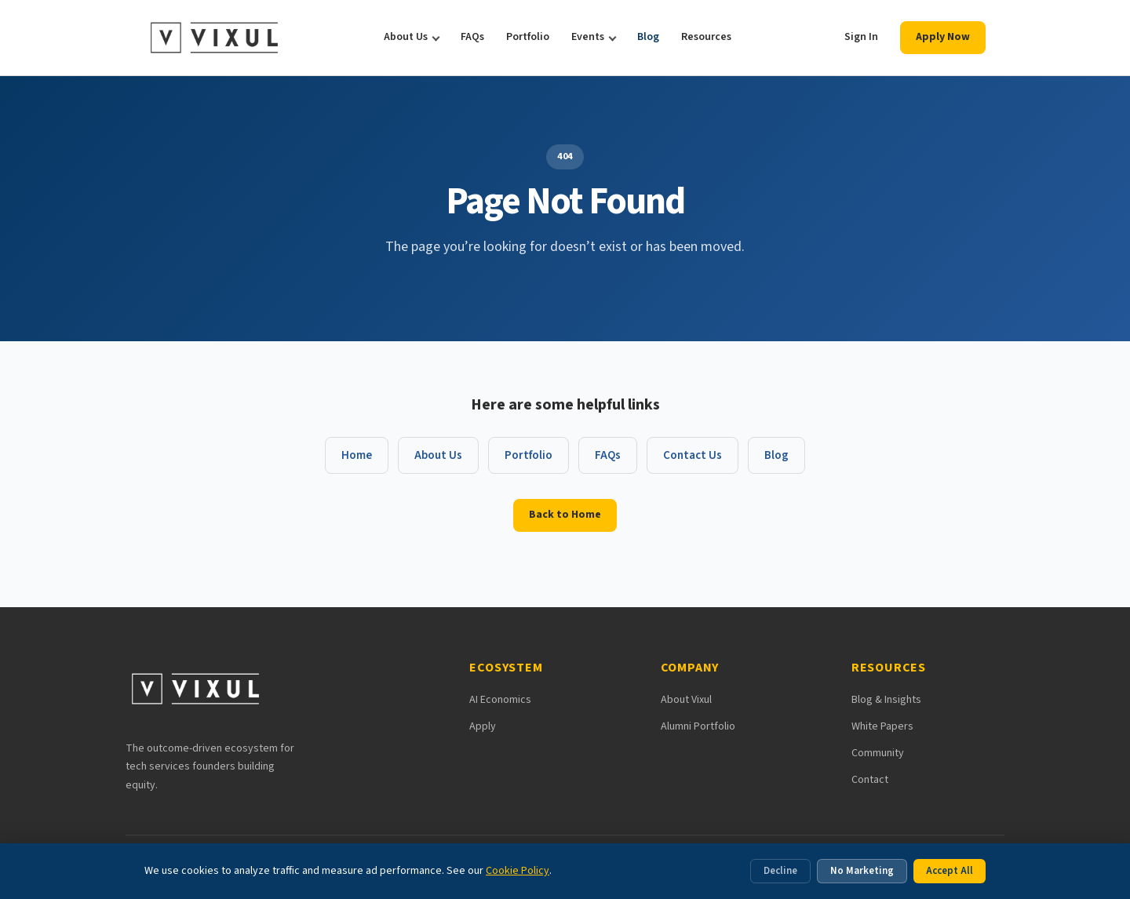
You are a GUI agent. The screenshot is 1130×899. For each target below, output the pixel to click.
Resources (706, 37)
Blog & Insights (886, 700)
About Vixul (686, 700)
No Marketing (862, 871)
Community (877, 753)
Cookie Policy (517, 871)
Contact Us (692, 455)
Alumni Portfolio (698, 726)
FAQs (472, 37)
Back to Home (565, 514)
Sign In (861, 37)
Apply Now (943, 37)
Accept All (949, 871)
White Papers (882, 726)
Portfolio (527, 37)
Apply (482, 726)
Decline (780, 871)
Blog (648, 37)
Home (356, 455)
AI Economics (500, 700)
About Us (406, 37)
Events (587, 37)
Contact (869, 780)
